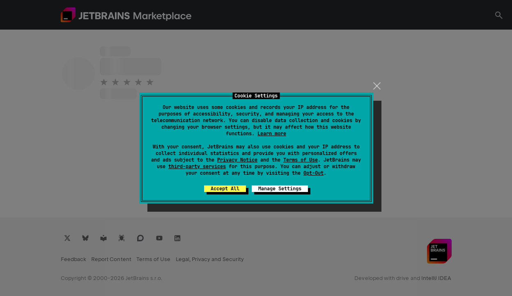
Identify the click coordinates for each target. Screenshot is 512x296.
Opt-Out (313, 173)
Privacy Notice (237, 160)
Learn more (271, 133)
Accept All (225, 188)
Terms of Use (300, 160)
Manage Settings (279, 188)
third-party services (197, 166)
